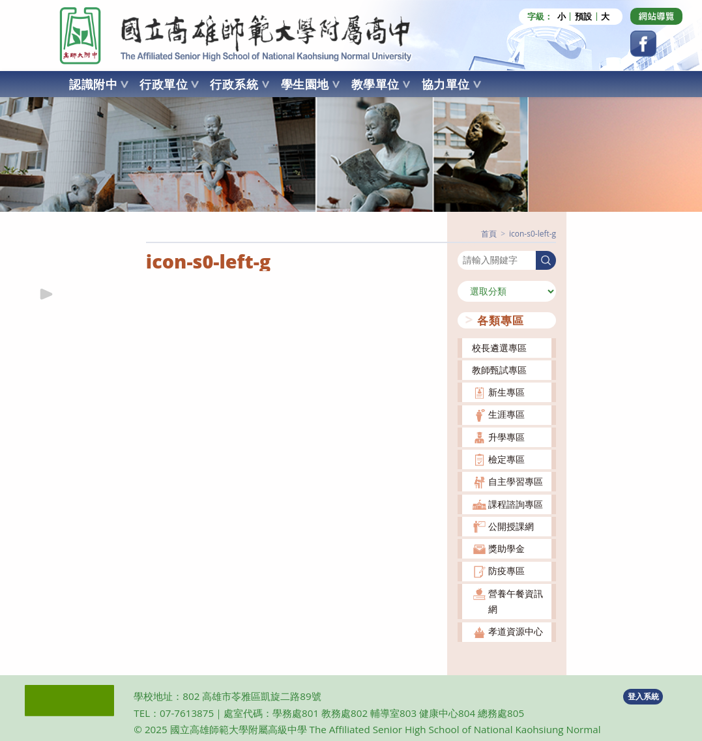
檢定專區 (506, 459)
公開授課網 (511, 526)
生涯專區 (506, 414)
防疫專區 (506, 570)
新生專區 (506, 392)
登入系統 (643, 696)
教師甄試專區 (499, 370)
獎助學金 (506, 548)
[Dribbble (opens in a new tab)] (656, 16)
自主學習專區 (515, 481)
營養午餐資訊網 (515, 601)
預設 (583, 16)
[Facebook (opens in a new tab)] (643, 44)
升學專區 (506, 437)
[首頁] (489, 233)
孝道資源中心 (515, 631)
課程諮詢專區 (515, 504)
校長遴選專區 (499, 347)
